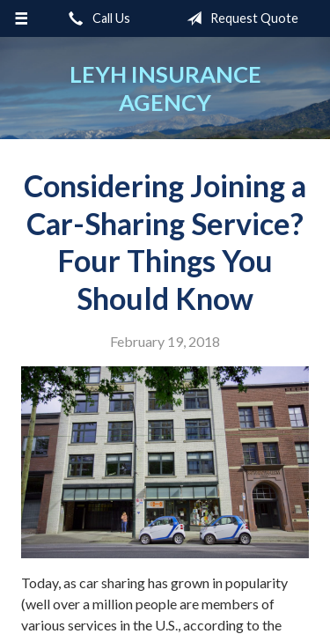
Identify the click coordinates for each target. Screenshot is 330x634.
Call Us (96, 18)
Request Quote (239, 18)
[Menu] (21, 18)
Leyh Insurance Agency (165, 88)
